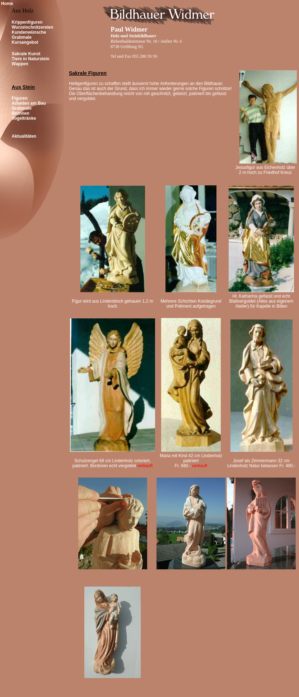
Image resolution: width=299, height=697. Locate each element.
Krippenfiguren (27, 22)
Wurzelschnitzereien (32, 27)
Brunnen (20, 113)
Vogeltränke (24, 118)
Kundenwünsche (29, 32)
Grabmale (22, 37)
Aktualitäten (24, 136)
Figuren (20, 98)
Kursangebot (25, 42)
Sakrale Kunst (26, 53)
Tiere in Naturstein (31, 58)
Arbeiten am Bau (29, 103)
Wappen (20, 63)
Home (7, 3)
